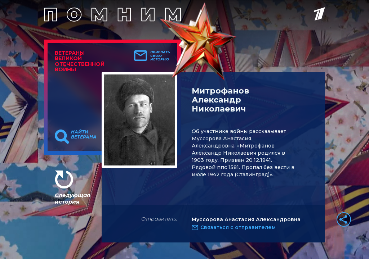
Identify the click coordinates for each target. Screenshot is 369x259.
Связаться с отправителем (238, 227)
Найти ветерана (84, 135)
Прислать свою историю (160, 55)
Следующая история (72, 198)
